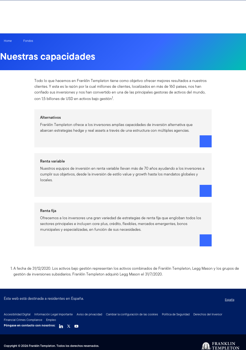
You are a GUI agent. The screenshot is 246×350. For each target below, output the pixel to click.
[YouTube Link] (76, 325)
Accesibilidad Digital (17, 314)
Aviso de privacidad (89, 314)
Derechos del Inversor (207, 314)
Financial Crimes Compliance (23, 320)
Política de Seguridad (176, 314)
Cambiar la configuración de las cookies (132, 314)
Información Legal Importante (53, 314)
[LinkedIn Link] (61, 325)
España (229, 299)
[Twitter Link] (69, 325)
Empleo (51, 320)
